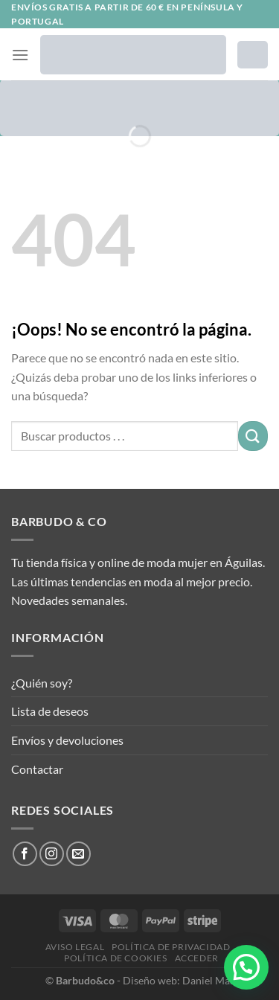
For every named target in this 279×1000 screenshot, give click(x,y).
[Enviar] (253, 435)
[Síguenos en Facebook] (25, 854)
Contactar (37, 769)
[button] (246, 967)
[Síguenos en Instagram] (51, 854)
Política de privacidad (171, 946)
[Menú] (20, 54)
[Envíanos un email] (78, 854)
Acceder (197, 958)
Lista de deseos (50, 711)
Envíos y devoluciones (67, 740)
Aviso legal (75, 946)
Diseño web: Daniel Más (178, 980)
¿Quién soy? (41, 683)
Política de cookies (115, 958)
